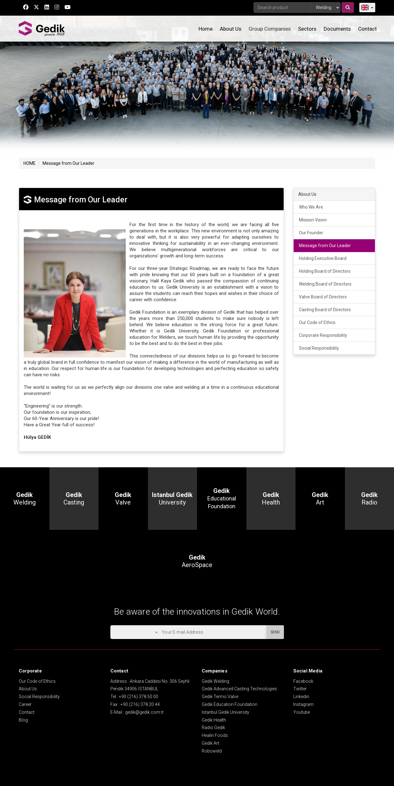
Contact (367, 29)
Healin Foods (215, 735)
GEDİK (42, 29)
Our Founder (311, 232)
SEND (275, 632)
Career (25, 704)
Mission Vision (313, 219)
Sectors (307, 29)
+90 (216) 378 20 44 (140, 704)
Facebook (303, 681)
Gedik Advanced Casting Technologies (239, 688)
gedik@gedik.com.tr (144, 712)
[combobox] (135, 632)
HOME (29, 163)
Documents (337, 29)
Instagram (303, 704)
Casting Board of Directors (325, 309)
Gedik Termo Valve (220, 696)
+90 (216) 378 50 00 (138, 696)
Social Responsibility (319, 348)
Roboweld (212, 750)
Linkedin (301, 696)
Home (206, 29)
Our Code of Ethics (317, 322)
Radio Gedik (213, 727)
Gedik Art (210, 743)
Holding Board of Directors (325, 271)
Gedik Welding (215, 681)
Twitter (300, 688)
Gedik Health (214, 720)
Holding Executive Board (322, 258)
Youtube (301, 712)
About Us (230, 29)
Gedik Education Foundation (229, 704)
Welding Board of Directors (325, 284)
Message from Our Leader (68, 163)
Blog (23, 720)
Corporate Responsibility (323, 335)
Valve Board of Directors (323, 296)
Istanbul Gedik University (225, 712)
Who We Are (311, 207)
